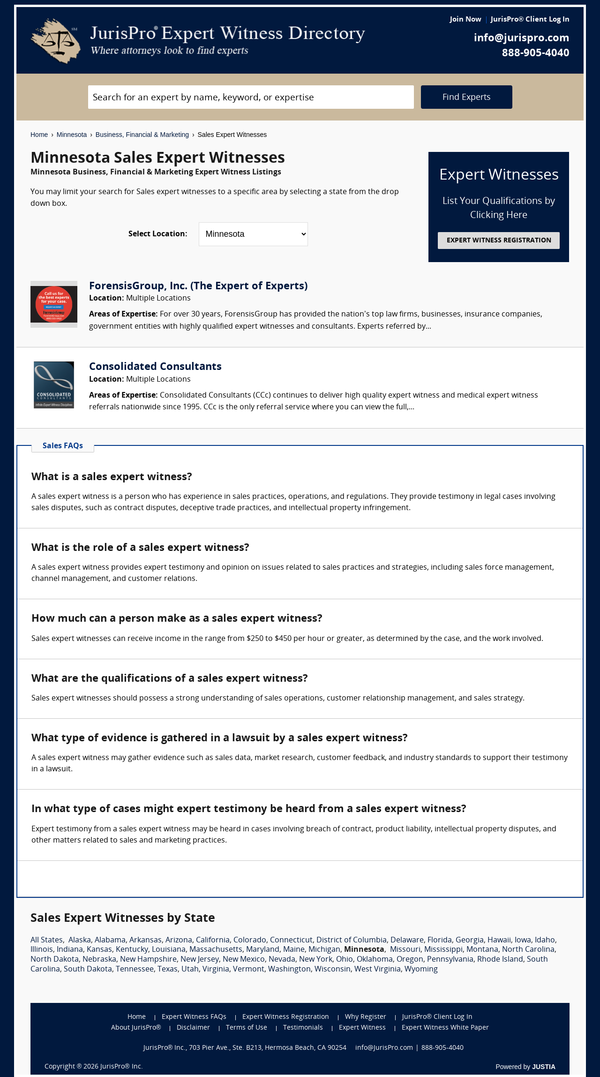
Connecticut (291, 940)
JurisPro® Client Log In (530, 19)
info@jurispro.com (522, 38)
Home (39, 134)
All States (46, 940)
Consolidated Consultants (155, 367)
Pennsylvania (450, 960)
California (213, 940)
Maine (294, 950)
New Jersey (199, 960)
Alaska (79, 940)
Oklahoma (375, 960)
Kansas (99, 950)
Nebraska (99, 960)
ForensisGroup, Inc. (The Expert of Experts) (198, 286)
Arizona (178, 940)
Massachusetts (215, 950)
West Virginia (377, 969)
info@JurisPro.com (384, 1048)
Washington (289, 969)
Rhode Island (500, 960)
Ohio (344, 960)
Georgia (470, 940)
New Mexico (244, 960)
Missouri (405, 950)
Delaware (407, 940)
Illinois (41, 950)
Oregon (410, 960)
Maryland (262, 950)
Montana (482, 950)
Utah (190, 969)
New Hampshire (148, 960)
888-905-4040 (536, 53)
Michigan (324, 950)
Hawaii (499, 940)
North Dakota (54, 960)
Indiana (70, 950)
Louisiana (169, 950)
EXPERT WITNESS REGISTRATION (499, 240)
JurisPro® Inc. (121, 1066)
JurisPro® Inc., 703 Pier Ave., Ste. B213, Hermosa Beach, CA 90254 (245, 1048)
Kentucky (132, 950)
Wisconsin (333, 969)
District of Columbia (351, 940)
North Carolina (528, 950)
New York (315, 960)
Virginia (215, 969)
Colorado (249, 940)
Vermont (248, 969)
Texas (168, 969)
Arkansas (145, 940)
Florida (440, 940)
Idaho (545, 940)
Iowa (523, 940)
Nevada (282, 960)
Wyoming (421, 969)
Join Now (465, 19)
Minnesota (72, 134)
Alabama (110, 940)
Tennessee (135, 969)
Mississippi (443, 950)
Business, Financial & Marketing (142, 134)
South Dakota (88, 969)
